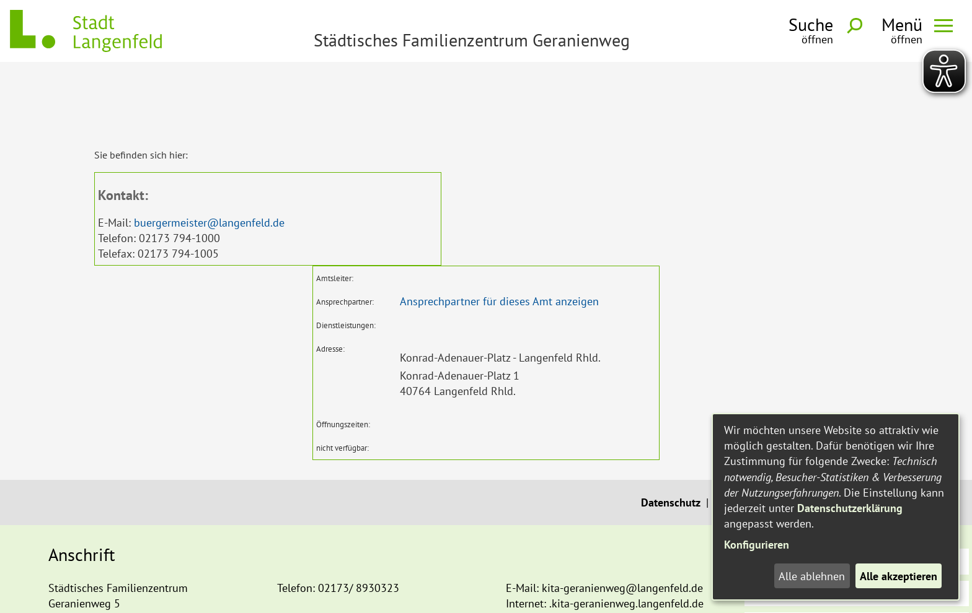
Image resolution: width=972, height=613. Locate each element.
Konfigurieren (756, 544)
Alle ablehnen (812, 576)
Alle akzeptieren (898, 576)
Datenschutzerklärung (850, 508)
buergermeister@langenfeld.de (209, 151)
